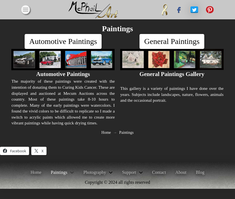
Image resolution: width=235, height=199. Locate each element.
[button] (25, 9)
